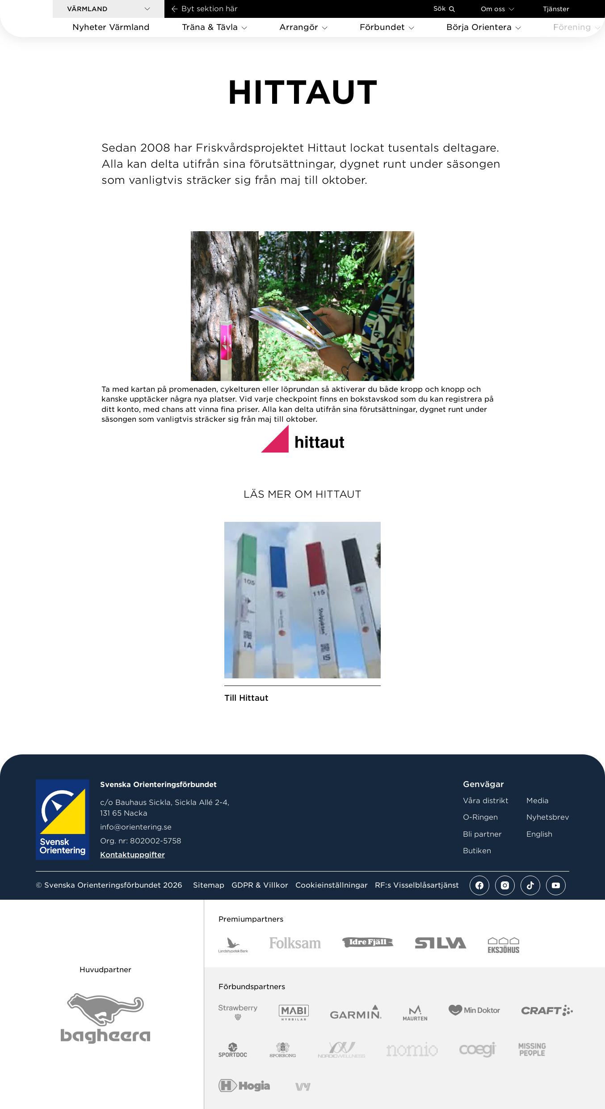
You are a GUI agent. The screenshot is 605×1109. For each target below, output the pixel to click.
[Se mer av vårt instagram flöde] (505, 885)
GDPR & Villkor (259, 885)
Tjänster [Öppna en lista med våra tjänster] (556, 9)
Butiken (477, 851)
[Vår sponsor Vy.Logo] (303, 1087)
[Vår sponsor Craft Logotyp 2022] (547, 1012)
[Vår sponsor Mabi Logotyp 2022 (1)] (294, 1012)
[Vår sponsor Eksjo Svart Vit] (504, 945)
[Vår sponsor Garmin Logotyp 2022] (356, 1012)
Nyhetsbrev (547, 817)
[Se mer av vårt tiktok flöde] (530, 885)
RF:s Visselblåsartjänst (417, 885)
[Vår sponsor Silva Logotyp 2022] (440, 945)
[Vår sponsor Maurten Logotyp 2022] (415, 1012)
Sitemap (208, 885)
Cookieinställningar (331, 885)
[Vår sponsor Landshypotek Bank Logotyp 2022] (233, 945)
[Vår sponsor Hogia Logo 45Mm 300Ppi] (244, 1087)
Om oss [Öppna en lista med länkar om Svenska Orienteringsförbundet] (497, 9)
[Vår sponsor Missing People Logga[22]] (532, 1050)
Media (537, 800)
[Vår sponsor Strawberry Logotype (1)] (238, 1012)
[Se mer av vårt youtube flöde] (556, 885)
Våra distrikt (485, 800)
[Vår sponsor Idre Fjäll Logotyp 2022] (368, 945)
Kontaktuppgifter (132, 855)
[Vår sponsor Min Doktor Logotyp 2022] (474, 1012)
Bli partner (482, 834)
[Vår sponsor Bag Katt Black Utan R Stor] (105, 1018)
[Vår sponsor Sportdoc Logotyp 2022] (233, 1050)
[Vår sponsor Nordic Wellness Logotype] (342, 1050)
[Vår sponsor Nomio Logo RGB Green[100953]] (412, 1050)
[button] (108, 9)
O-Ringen (480, 817)
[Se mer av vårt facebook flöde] (479, 885)
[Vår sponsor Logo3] (477, 1050)
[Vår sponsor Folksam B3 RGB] (295, 945)
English (539, 834)
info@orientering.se (136, 827)
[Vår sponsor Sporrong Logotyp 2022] (283, 1050)
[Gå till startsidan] (41, 18)
